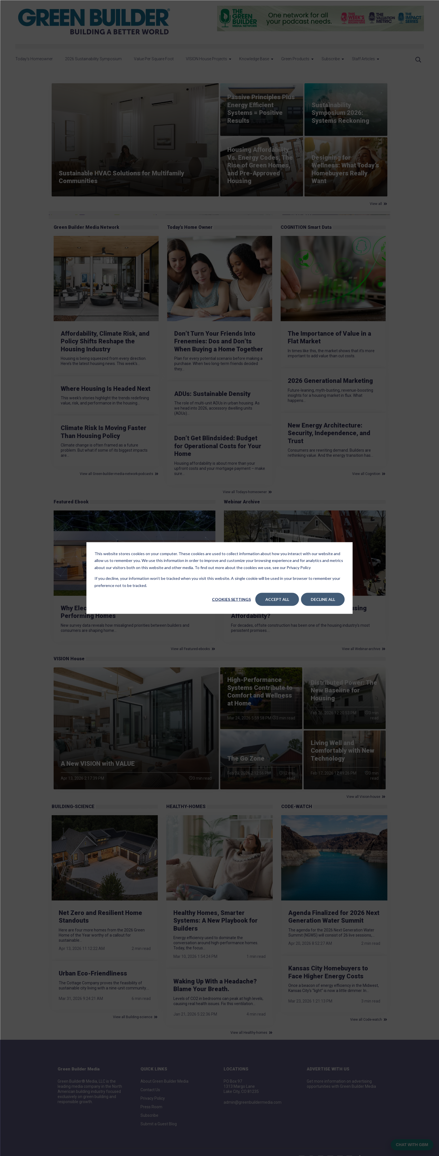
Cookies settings (231, 599)
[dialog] (219, 578)
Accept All (277, 599)
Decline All (323, 599)
